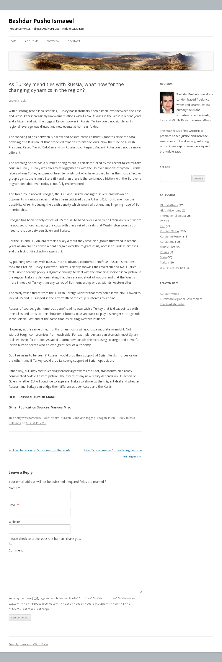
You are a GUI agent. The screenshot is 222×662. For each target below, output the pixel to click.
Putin (111, 418)
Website (14, 522)
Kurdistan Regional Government (181, 299)
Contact (74, 41)
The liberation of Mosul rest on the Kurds (39, 450)
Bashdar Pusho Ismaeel (41, 21)
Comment (16, 550)
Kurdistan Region (171, 236)
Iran (162, 221)
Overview (53, 41)
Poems (164, 252)
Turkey (164, 262)
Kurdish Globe (70, 418)
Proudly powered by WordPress (28, 644)
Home (12, 41)
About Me (31, 41)
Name (14, 488)
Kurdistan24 (168, 242)
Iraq (162, 226)
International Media (173, 216)
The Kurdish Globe (172, 304)
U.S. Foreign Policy (172, 268)
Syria (163, 257)
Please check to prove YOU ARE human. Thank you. (45, 539)
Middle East (167, 247)
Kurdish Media (169, 294)
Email (14, 505)
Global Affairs (50, 418)
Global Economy (170, 210)
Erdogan (101, 418)
